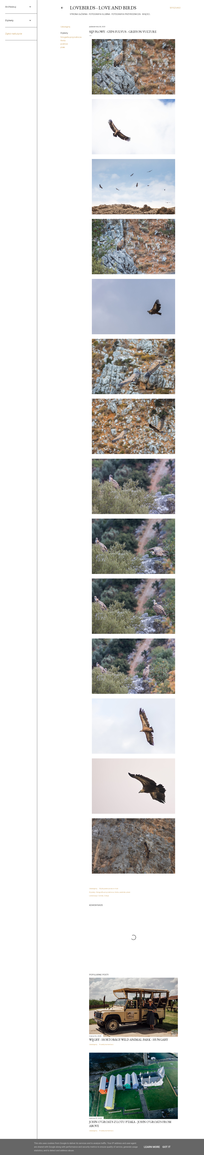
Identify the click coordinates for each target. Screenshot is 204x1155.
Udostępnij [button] (65, 27)
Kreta (62, 40)
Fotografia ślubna (99, 14)
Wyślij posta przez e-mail (108, 888)
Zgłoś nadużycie (13, 33)
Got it (166, 1147)
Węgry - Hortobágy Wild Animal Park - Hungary (128, 1040)
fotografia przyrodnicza (70, 37)
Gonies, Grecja (103, 896)
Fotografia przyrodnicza (126, 14)
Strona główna (78, 14)
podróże (64, 44)
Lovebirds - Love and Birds (103, 8)
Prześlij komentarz (106, 1044)
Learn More (152, 1147)
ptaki (62, 47)
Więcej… (146, 14)
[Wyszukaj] (175, 8)
